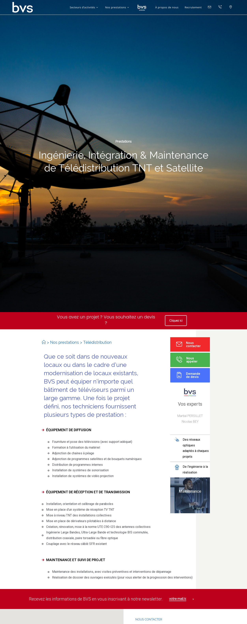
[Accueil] (44, 342)
